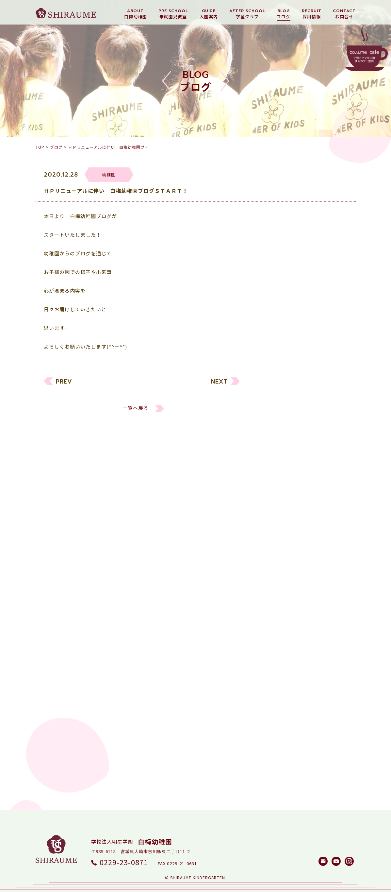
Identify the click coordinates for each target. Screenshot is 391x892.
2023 (270, 578)
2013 (270, 702)
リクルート (277, 472)
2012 (270, 715)
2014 (270, 690)
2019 (270, 628)
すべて (271, 434)
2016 (270, 665)
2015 (270, 677)
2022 (270, 590)
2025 (270, 553)
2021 (270, 603)
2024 (270, 565)
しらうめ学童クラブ (287, 496)
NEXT (219, 385)
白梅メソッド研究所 (287, 509)
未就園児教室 (280, 459)
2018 (270, 640)
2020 (270, 615)
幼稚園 (272, 447)
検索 (334, 748)
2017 (270, 652)
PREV (64, 385)
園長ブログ (277, 484)
